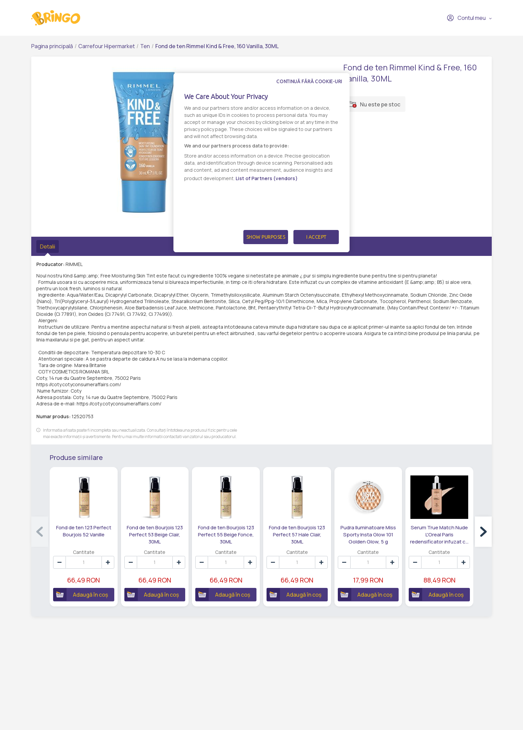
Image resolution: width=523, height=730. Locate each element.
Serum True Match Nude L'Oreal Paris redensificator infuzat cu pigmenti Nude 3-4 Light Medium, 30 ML (439, 534)
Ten (145, 46)
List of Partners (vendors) (267, 178)
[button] (483, 532)
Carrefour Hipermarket (106, 46)
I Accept (316, 237)
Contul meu (466, 18)
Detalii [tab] (47, 246)
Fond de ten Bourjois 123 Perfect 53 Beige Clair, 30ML (155, 534)
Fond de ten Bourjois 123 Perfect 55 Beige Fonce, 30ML (226, 534)
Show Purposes (265, 237)
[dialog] (261, 162)
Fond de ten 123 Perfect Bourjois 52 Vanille (83, 531)
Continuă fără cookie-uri (309, 81)
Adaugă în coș (80, 594)
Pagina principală (52, 46)
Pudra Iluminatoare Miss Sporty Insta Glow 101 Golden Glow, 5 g (368, 534)
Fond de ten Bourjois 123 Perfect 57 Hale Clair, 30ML (297, 534)
